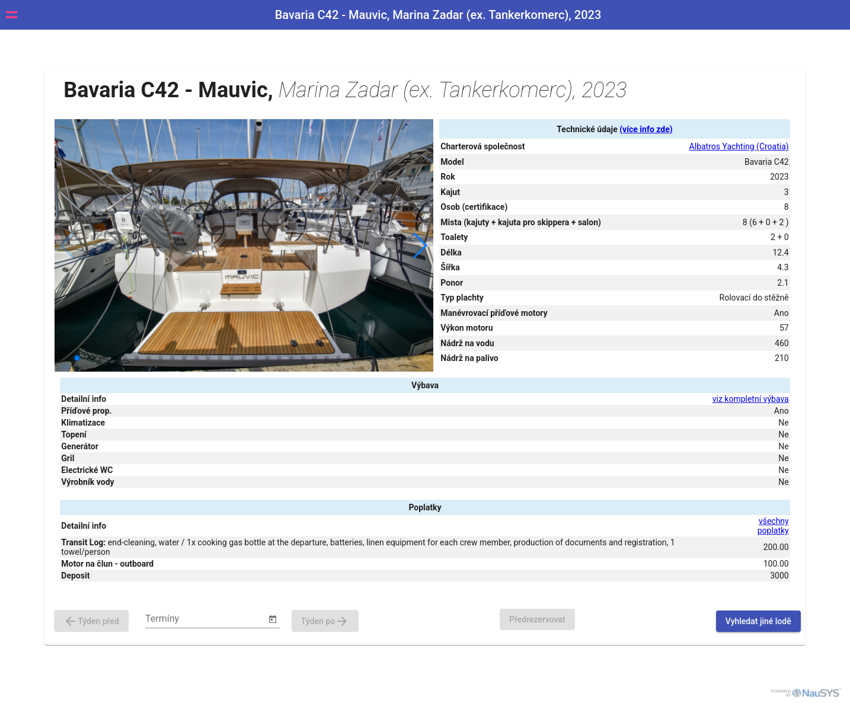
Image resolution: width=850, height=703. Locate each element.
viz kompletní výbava (750, 399)
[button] (419, 245)
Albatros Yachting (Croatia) (739, 146)
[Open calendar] (273, 619)
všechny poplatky (773, 525)
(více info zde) (645, 129)
